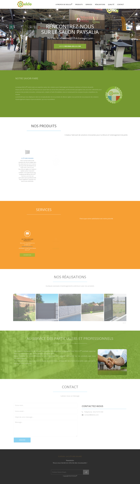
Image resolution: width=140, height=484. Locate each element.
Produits (79, 4)
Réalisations (100, 4)
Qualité (111, 4)
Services (89, 4)
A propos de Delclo (64, 4)
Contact (120, 4)
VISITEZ (70, 46)
